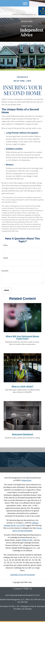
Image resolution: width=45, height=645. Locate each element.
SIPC (31, 540)
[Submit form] (6, 290)
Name (5, 245)
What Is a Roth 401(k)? (22, 386)
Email (5, 258)
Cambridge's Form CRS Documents (22, 575)
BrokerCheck (26, 480)
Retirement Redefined (22, 434)
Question (5, 271)
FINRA (24, 540)
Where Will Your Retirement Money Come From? (22, 337)
